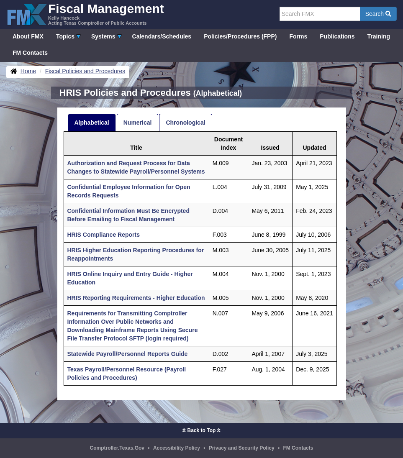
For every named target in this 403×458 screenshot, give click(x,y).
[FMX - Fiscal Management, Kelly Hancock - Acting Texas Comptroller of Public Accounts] (85, 14)
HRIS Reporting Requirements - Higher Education (136, 297)
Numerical (137, 122)
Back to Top (201, 430)
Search (378, 13)
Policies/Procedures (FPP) (240, 36)
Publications (337, 36)
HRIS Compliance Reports (103, 234)
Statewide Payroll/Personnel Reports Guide (127, 354)
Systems (103, 36)
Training (378, 36)
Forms (298, 36)
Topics (65, 36)
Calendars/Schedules (162, 36)
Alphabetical (91, 122)
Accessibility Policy (176, 448)
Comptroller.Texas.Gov (117, 448)
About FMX (28, 36)
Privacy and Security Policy (242, 448)
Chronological (185, 122)
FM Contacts (30, 52)
